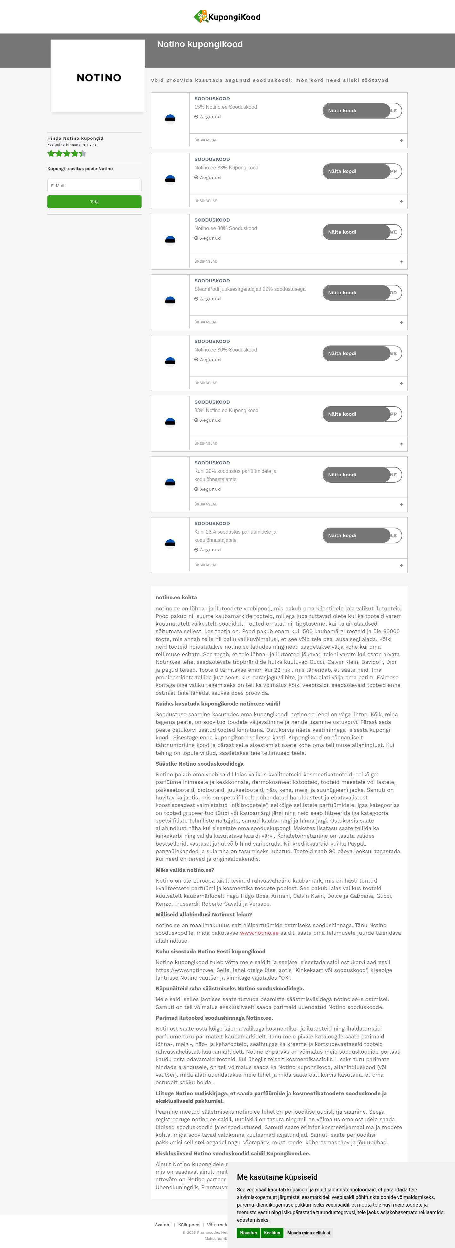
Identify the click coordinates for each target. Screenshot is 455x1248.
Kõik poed (188, 1224)
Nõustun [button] (248, 1232)
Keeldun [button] (272, 1232)
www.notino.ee (259, 933)
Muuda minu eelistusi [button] (308, 1232)
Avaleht (163, 1224)
